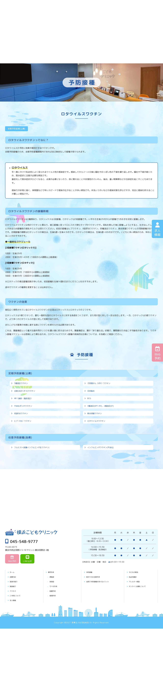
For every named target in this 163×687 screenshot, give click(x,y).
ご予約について (17, 625)
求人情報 (14, 630)
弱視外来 (55, 625)
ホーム (13, 602)
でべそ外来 (56, 616)
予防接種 (90, 602)
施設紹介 (14, 616)
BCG (89, 409)
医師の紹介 (15, 611)
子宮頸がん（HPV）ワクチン (100, 385)
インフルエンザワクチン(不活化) (102, 475)
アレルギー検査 (136, 611)
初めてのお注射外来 (95, 606)
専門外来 (52, 602)
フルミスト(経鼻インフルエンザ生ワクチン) (34, 475)
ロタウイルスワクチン (97, 444)
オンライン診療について (140, 616)
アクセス (14, 620)
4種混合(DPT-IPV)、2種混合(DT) (102, 420)
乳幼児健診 (134, 606)
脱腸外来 (55, 620)
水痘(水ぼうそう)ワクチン (26, 397)
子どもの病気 (135, 602)
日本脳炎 (91, 397)
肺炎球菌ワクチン (95, 432)
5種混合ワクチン (21, 385)
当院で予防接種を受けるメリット (101, 611)
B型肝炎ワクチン (21, 432)
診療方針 (14, 606)
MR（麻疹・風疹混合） (24, 409)
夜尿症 (54, 611)
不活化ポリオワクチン (24, 420)
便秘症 (54, 606)
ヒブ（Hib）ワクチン (23, 444)
